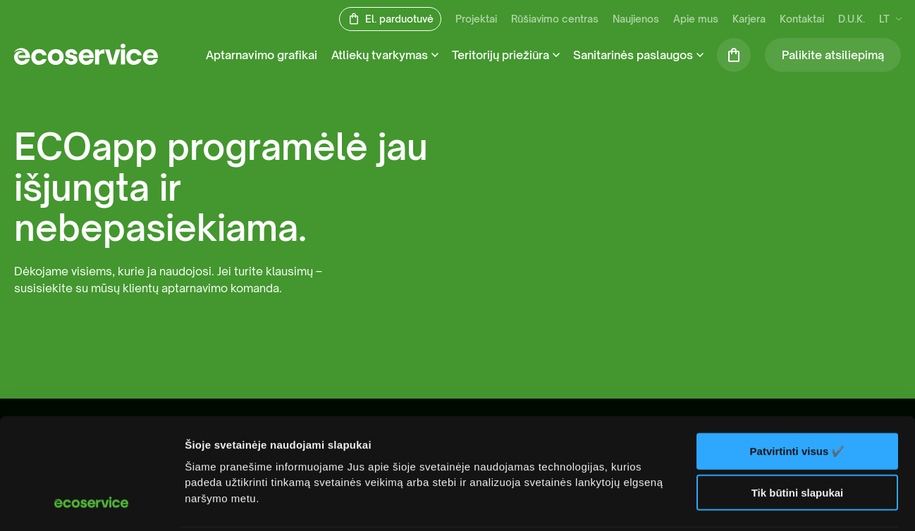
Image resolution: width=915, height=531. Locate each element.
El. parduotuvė (399, 19)
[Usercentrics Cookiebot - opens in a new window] (91, 503)
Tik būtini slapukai (797, 392)
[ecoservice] (86, 61)
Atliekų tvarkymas (379, 55)
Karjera (749, 19)
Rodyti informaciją (231, 503)
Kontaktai (802, 19)
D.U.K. (851, 19)
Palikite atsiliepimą (833, 55)
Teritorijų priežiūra (500, 55)
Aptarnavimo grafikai (261, 55)
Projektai (476, 19)
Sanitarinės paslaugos (633, 55)
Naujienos (636, 19)
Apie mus (695, 19)
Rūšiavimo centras (554, 19)
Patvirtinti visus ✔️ (797, 350)
